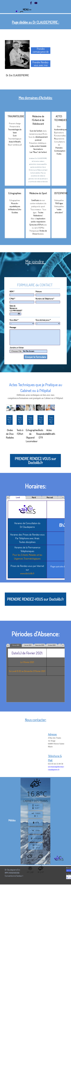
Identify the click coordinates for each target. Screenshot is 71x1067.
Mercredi (50, 497)
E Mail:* (12, 298)
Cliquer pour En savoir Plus (20, 420)
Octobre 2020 (52, 645)
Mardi (34, 497)
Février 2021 (15, 645)
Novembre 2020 (39, 645)
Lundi (18, 497)
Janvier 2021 (27, 645)
